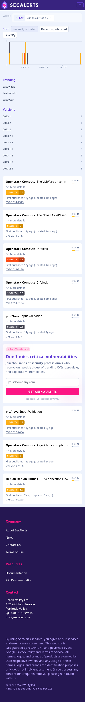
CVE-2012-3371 (15, 336)
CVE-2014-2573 (15, 202)
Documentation (16, 573)
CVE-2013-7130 (15, 269)
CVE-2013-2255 (15, 499)
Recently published (54, 29)
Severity (10, 35)
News (9, 538)
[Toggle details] (15, 187)
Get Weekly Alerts (42, 392)
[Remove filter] (17, 18)
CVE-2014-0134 (15, 303)
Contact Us (13, 545)
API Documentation (19, 580)
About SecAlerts (16, 530)
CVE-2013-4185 (15, 466)
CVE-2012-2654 (15, 432)
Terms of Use (15, 552)
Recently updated (25, 29)
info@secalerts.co (18, 617)
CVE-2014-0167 (15, 235)
